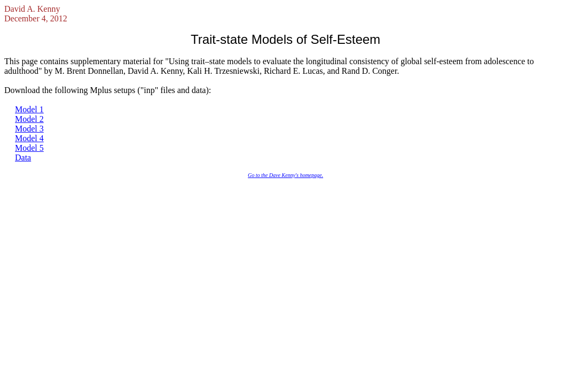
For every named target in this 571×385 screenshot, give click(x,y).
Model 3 (29, 128)
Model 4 (29, 138)
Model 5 (29, 147)
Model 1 (29, 109)
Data (23, 157)
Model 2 (29, 119)
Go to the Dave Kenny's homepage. (285, 175)
